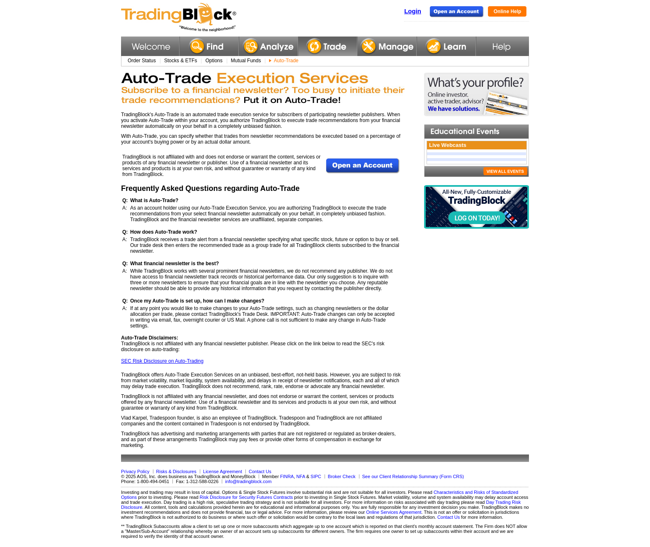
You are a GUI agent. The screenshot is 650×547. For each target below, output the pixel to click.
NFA (300, 476)
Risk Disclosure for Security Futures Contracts (246, 497)
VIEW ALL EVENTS (505, 171)
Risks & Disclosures (176, 471)
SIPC (315, 476)
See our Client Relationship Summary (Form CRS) (413, 476)
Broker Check (342, 476)
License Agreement (222, 471)
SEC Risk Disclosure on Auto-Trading (162, 361)
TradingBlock (199, 17)
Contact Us (260, 471)
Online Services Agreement (393, 512)
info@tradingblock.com (248, 481)
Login (412, 11)
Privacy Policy (135, 471)
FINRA (287, 476)
